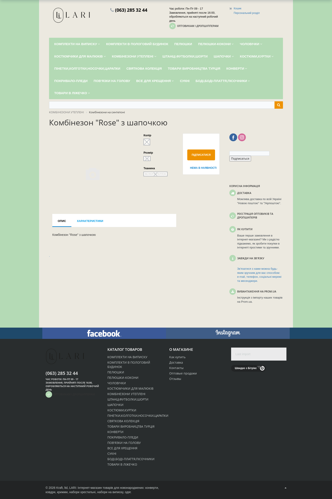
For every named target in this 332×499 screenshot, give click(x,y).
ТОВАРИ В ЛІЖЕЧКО (122, 464)
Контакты (176, 368)
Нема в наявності (202, 167)
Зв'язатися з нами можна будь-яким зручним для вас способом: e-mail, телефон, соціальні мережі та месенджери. (259, 274)
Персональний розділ (247, 13)
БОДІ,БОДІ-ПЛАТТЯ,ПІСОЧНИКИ (130, 459)
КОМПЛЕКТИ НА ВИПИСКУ (127, 357)
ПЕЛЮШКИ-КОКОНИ (122, 378)
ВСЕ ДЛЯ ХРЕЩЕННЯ (122, 448)
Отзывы (175, 379)
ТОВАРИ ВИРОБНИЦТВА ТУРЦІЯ (130, 426)
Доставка (176, 362)
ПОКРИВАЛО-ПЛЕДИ (122, 437)
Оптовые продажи (183, 373)
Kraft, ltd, (62, 487)
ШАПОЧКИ (115, 405)
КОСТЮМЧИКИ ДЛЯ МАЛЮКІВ (130, 388)
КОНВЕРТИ (115, 432)
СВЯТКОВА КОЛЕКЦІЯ (123, 421)
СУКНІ (111, 453)
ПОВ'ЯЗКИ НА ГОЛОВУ (124, 443)
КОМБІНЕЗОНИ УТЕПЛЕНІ (126, 394)
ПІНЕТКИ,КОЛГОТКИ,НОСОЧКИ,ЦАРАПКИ (137, 416)
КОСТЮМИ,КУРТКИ (121, 410)
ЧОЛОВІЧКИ (116, 383)
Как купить (177, 357)
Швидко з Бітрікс (246, 368)
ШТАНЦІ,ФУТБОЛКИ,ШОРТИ (127, 399)
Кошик (237, 8)
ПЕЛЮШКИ (115, 372)
